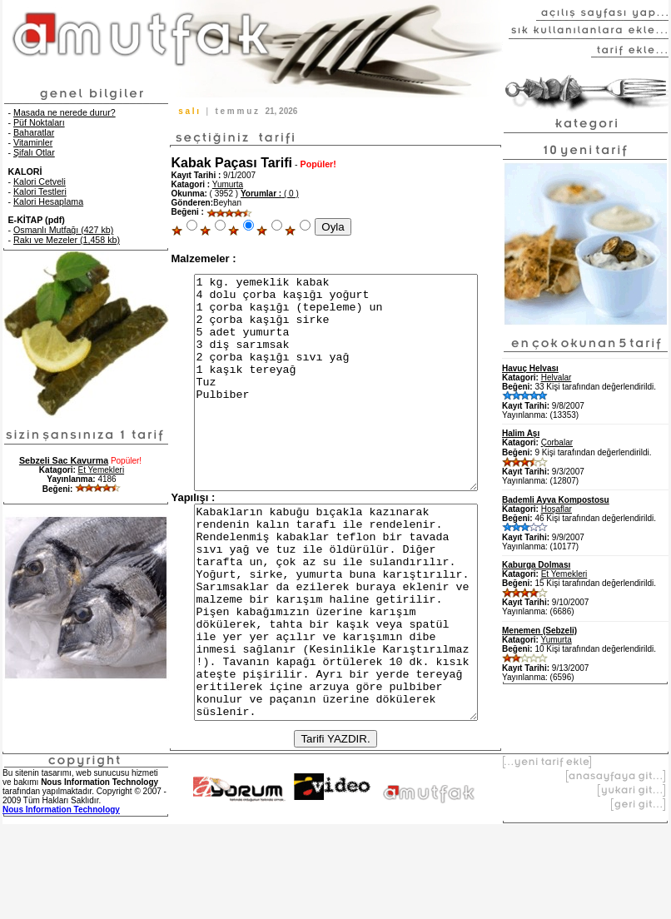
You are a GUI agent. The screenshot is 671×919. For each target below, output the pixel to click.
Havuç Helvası (530, 368)
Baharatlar (33, 132)
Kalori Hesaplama (48, 201)
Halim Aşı (520, 433)
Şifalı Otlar (34, 152)
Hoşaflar (556, 509)
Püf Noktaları (39, 122)
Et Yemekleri (101, 469)
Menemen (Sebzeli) (539, 630)
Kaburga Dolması (536, 564)
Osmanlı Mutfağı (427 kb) (63, 230)
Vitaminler (32, 142)
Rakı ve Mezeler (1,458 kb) (66, 240)
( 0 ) (270, 193)
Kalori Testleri (40, 191)
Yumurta (227, 184)
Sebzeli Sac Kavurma (63, 460)
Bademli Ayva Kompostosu (555, 499)
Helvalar (556, 377)
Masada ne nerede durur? (64, 112)
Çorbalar (557, 442)
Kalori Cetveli (39, 181)
